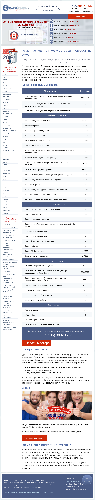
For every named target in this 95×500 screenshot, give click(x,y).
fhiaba (5, 119)
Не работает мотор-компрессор (8, 280)
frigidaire (6, 125)
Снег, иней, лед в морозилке (9, 328)
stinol (5, 188)
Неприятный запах (8, 291)
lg (4, 154)
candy (5, 105)
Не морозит (7, 224)
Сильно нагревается (7, 316)
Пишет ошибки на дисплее (9, 236)
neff (4, 168)
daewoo (6, 108)
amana (5, 77)
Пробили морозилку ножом (7, 296)
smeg (5, 185)
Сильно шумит (9, 227)
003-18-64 (80, 6)
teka (4, 196)
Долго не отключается (8, 249)
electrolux (7, 114)
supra (5, 193)
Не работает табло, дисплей (9, 286)
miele (5, 162)
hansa (5, 136)
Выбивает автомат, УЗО (8, 311)
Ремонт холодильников (73, 481)
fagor (5, 117)
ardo (5, 80)
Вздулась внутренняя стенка (7, 254)
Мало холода (8, 259)
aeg (4, 74)
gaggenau (7, 128)
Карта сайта (48, 492)
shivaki (5, 179)
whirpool (6, 210)
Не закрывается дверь (9, 275)
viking (5, 207)
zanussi (6, 213)
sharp (5, 176)
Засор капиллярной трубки (8, 266)
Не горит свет (8, 271)
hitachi (5, 139)
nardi (5, 165)
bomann (6, 97)
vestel (5, 202)
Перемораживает (9, 230)
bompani (6, 100)
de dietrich (7, 111)
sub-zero (6, 190)
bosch (5, 102)
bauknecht (7, 88)
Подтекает (7, 233)
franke (5, 122)
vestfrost (7, 205)
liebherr (6, 156)
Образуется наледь (7, 244)
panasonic (7, 171)
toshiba (6, 199)
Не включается (9, 240)
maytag (6, 159)
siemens (6, 182)
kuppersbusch (8, 151)
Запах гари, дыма (10, 262)
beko (5, 91)
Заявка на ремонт (35, 438)
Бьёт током (7, 308)
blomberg (7, 94)
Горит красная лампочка (8, 324)
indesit (5, 145)
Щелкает (6, 320)
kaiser (5, 148)
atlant (5, 85)
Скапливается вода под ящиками (8, 303)
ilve (4, 142)
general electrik (9, 131)
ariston (6, 83)
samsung (6, 173)
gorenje (6, 134)
